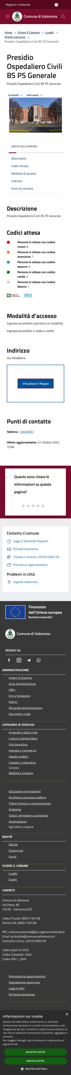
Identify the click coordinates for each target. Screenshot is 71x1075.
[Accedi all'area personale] (56, 4)
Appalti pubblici (18, 756)
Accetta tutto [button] (35, 1052)
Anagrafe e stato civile (23, 732)
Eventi (13, 879)
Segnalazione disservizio (24, 982)
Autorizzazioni (18, 821)
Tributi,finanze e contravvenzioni (30, 803)
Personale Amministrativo (25, 708)
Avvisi (12, 856)
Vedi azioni (35, 95)
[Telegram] (29, 660)
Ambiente (15, 809)
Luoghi (49, 32)
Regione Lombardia (18, 4)
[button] (36, 1069)
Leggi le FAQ (17, 988)
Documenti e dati (20, 714)
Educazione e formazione (25, 791)
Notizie (13, 844)
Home (8, 32)
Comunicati (16, 850)
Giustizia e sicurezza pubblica (27, 797)
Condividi (16, 95)
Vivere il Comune (29, 32)
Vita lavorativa (18, 744)
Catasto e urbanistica (22, 762)
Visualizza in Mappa (36, 383)
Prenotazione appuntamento (27, 976)
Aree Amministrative (22, 684)
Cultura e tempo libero (23, 738)
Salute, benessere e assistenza (28, 815)
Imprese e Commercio (22, 750)
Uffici (12, 690)
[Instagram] (19, 660)
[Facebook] (9, 660)
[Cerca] (63, 16)
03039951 (27, 431)
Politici (13, 702)
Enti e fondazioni (19, 696)
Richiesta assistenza (22, 994)
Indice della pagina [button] (24, 146)
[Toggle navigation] (7, 16)
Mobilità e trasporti (21, 773)
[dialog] (35, 1042)
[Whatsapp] (38, 660)
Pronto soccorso (15, 37)
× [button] (66, 1014)
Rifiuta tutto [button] (35, 1061)
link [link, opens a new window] (16, 1044)
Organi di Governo (20, 677)
